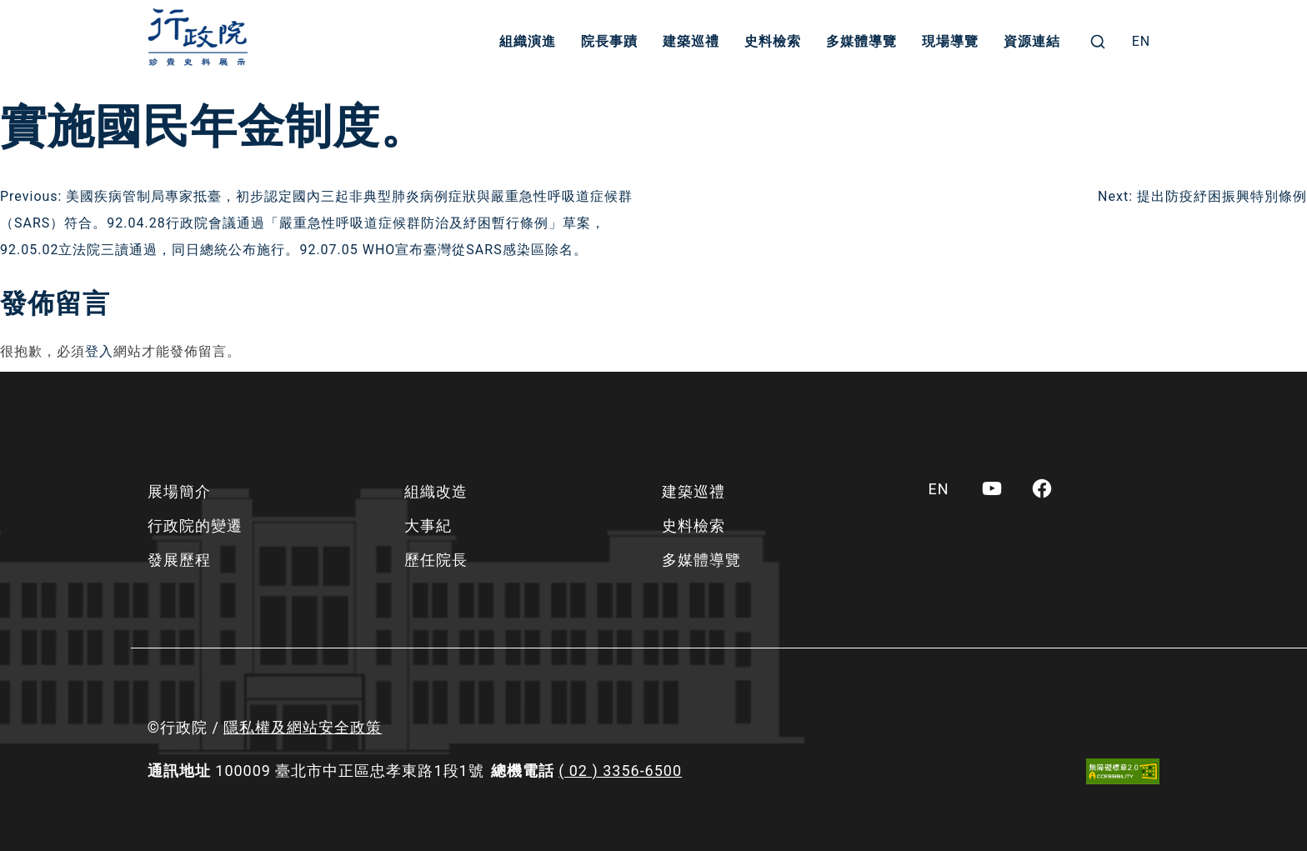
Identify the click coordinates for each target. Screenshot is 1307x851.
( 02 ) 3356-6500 (620, 770)
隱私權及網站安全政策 (302, 727)
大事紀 (428, 525)
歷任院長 (436, 559)
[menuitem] (1141, 41)
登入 (99, 351)
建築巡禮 (691, 41)
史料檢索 (772, 41)
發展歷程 (179, 559)
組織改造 (436, 491)
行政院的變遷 (195, 525)
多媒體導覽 (861, 41)
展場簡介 (179, 491)
